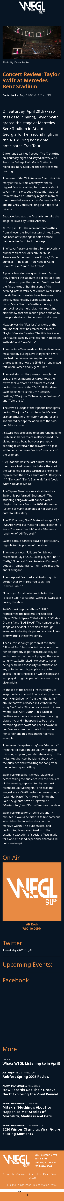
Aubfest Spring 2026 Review (26, 1076)
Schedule (8, 1174)
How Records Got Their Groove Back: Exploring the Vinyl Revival (30, 1091)
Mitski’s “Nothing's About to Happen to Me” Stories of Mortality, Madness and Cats (27, 1111)
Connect (21, 1174)
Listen (32, 1177)
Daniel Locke (10, 95)
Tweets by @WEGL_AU (18, 950)
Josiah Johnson (12, 1072)
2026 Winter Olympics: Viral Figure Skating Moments (31, 1131)
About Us (35, 1174)
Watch (56, 1174)
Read (46, 1174)
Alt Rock (32, 924)
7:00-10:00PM (32, 929)
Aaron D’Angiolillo (15, 1085)
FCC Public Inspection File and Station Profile (32, 1184)
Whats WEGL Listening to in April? (32, 1063)
